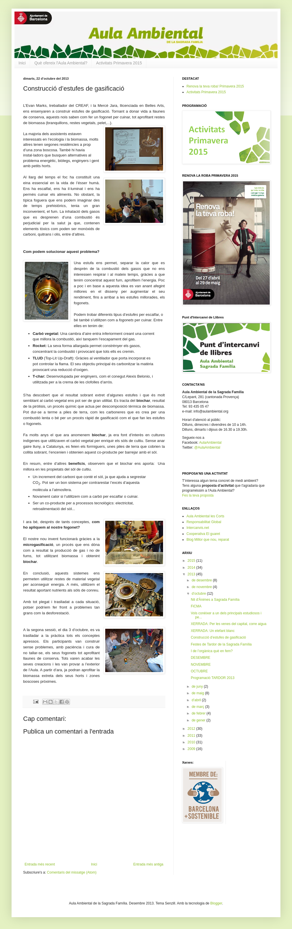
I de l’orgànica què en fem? (212, 651)
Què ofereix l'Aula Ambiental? (60, 63)
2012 (192, 729)
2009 (192, 749)
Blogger (216, 903)
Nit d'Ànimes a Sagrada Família (215, 600)
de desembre (202, 580)
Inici (22, 63)
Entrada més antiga (148, 864)
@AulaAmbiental (207, 447)
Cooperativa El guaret (203, 534)
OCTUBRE (199, 671)
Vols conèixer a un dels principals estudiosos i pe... (226, 615)
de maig (198, 693)
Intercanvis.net (197, 528)
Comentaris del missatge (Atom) (71, 872)
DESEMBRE (200, 658)
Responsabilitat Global (203, 522)
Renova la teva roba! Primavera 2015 (215, 86)
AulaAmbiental (210, 443)
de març (198, 707)
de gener (199, 720)
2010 (192, 742)
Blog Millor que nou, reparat (207, 540)
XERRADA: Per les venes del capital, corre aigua (228, 624)
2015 (192, 561)
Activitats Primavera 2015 (119, 63)
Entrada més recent (40, 864)
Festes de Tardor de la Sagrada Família (221, 644)
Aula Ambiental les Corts (205, 516)
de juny (198, 686)
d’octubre (199, 594)
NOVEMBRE (201, 665)
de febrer (199, 713)
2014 (192, 568)
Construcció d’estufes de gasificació (218, 637)
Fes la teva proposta (198, 495)
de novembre (202, 587)
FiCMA (196, 606)
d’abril (197, 700)
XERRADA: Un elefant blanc (212, 631)
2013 (192, 574)
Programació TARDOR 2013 (212, 678)
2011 (192, 736)
